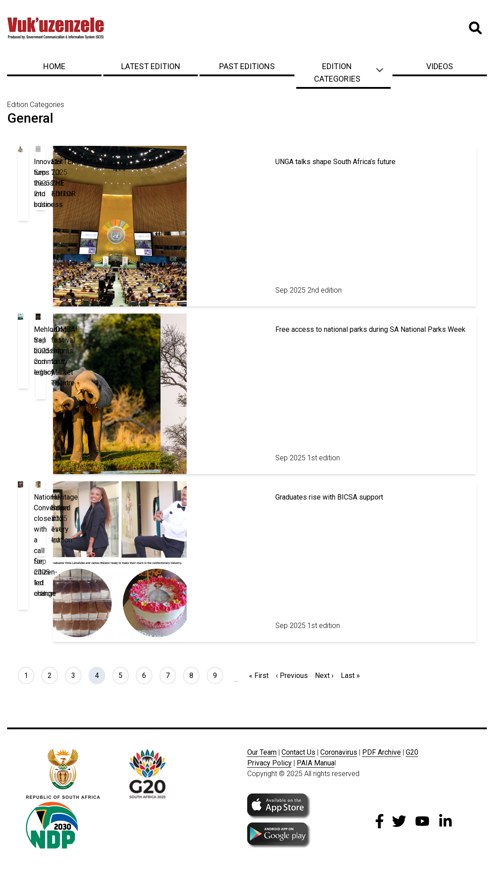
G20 (412, 752)
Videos (439, 66)
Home (54, 66)
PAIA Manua (316, 763)
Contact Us (298, 752)
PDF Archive (381, 752)
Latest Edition (150, 66)
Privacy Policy (269, 763)
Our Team (262, 752)
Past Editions (247, 66)
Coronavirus (338, 752)
